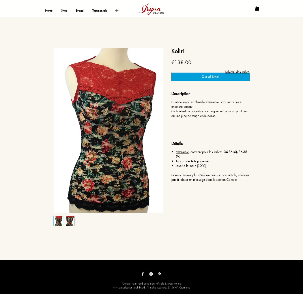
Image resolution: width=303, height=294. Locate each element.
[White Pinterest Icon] (159, 274)
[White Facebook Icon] (142, 274)
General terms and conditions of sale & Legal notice (151, 283)
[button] (257, 8)
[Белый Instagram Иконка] (151, 274)
